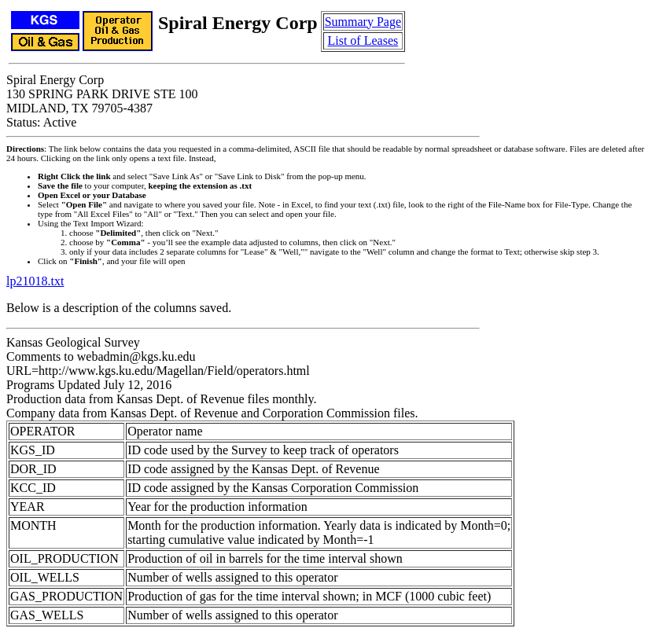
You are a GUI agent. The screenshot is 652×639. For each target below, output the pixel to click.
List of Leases (362, 40)
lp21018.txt (35, 281)
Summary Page (363, 21)
